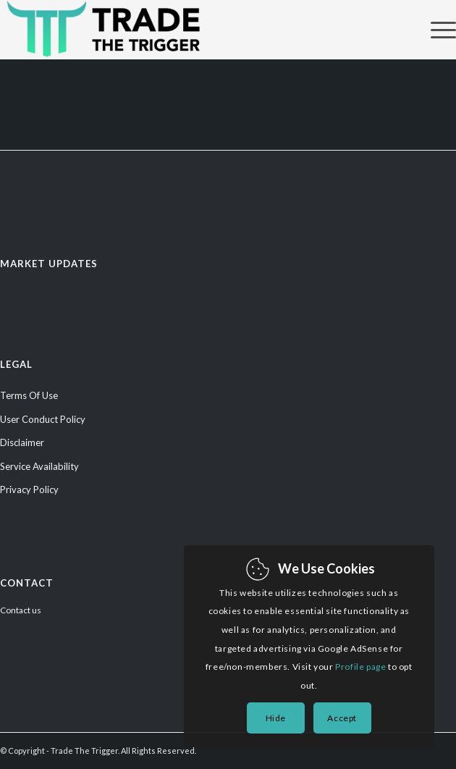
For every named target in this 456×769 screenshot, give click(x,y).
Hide (276, 718)
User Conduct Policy (42, 419)
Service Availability (39, 466)
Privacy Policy (29, 489)
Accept (342, 718)
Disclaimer (22, 442)
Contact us (20, 610)
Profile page (360, 666)
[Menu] (436, 30)
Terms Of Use (29, 395)
